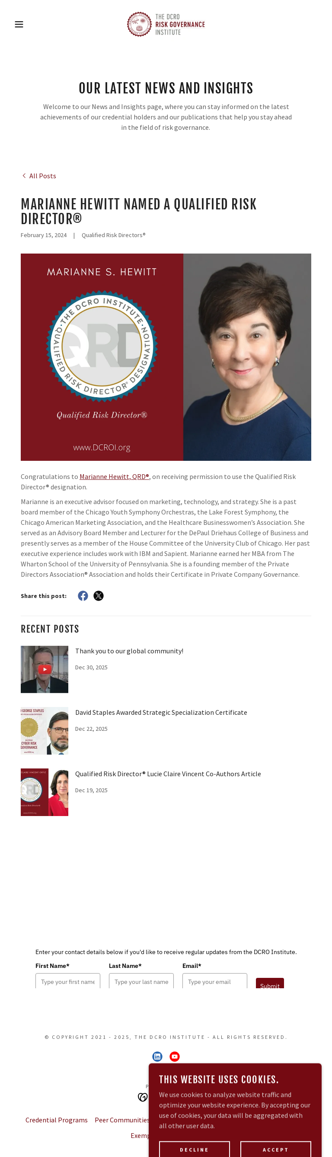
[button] (16, 24)
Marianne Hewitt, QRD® (114, 476)
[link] (166, 24)
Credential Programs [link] (57, 1119)
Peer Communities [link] (122, 1119)
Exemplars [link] (146, 1135)
